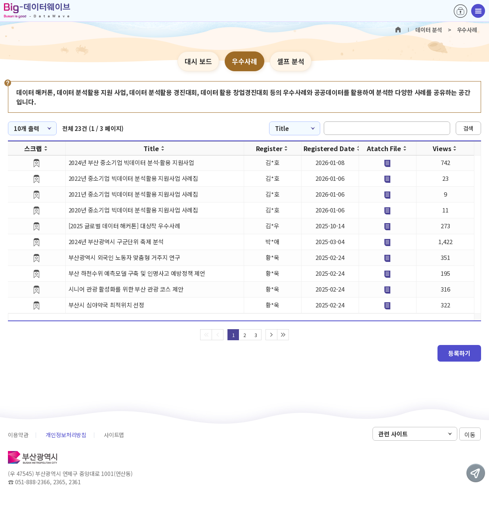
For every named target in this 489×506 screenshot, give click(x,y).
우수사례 (244, 61)
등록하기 (459, 353)
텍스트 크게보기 (472, 62)
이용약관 (18, 435)
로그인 (460, 11)
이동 (470, 434)
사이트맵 (114, 435)
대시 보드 (198, 61)
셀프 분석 (290, 61)
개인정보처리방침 (66, 435)
